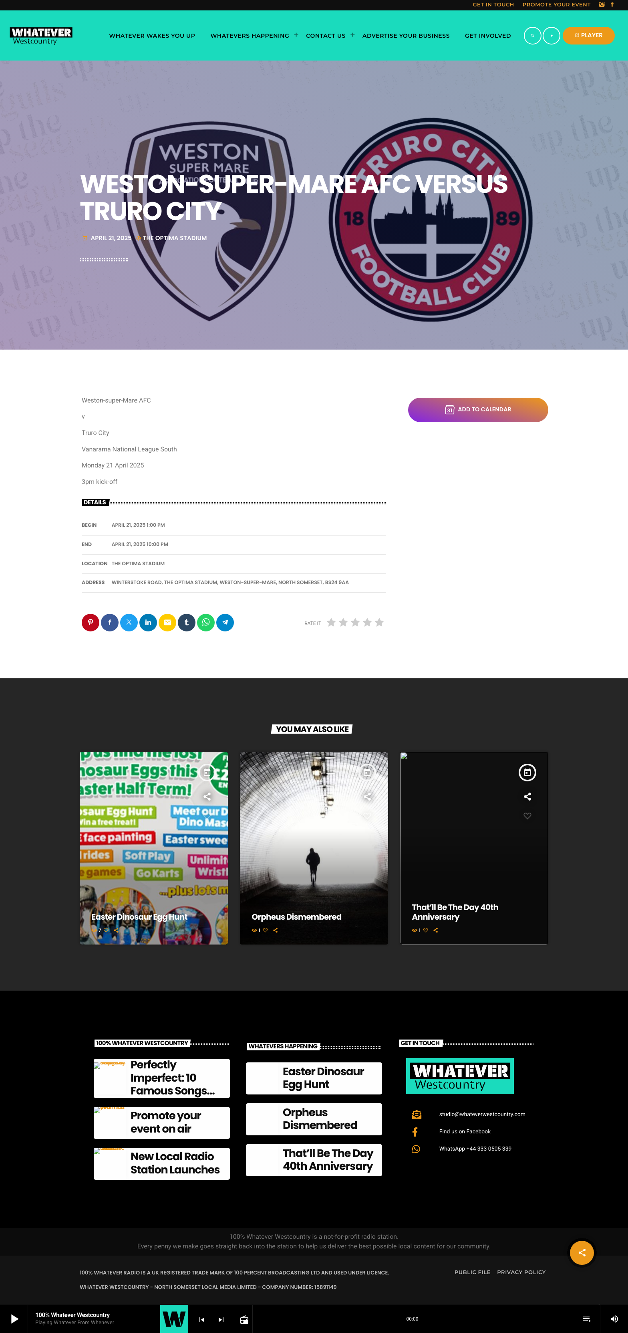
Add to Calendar (478, 410)
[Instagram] (602, 5)
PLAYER (589, 35)
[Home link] (41, 35)
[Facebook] (612, 5)
